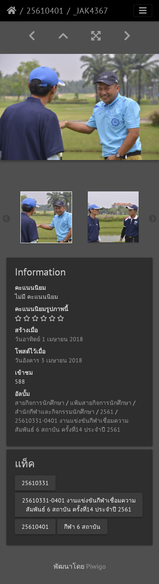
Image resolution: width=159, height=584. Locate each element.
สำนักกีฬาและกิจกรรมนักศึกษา (55, 412)
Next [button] (152, 219)
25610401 (45, 10)
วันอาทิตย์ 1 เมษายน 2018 (49, 339)
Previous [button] (6, 219)
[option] (46, 217)
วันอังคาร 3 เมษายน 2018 (48, 360)
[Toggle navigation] (143, 10)
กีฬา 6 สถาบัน (82, 526)
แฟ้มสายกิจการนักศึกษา (100, 403)
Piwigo (96, 566)
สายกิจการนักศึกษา (39, 403)
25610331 (35, 482)
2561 (107, 412)
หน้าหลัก (12, 10)
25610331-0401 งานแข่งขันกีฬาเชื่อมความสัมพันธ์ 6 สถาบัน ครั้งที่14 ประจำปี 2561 (79, 504)
